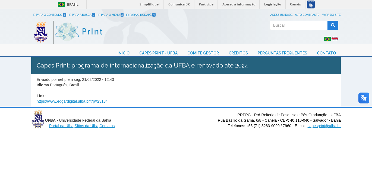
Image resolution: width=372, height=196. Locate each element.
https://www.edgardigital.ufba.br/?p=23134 (72, 101)
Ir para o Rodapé (141, 14)
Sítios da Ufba (86, 126)
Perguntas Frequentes (282, 53)
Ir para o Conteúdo (49, 14)
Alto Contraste (307, 14)
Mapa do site (331, 14)
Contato (326, 53)
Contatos (107, 126)
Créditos (238, 53)
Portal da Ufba (61, 126)
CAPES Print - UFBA (158, 53)
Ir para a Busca (82, 14)
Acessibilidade (281, 14)
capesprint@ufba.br (324, 126)
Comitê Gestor (203, 53)
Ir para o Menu (111, 14)
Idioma (43, 85)
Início (124, 53)
